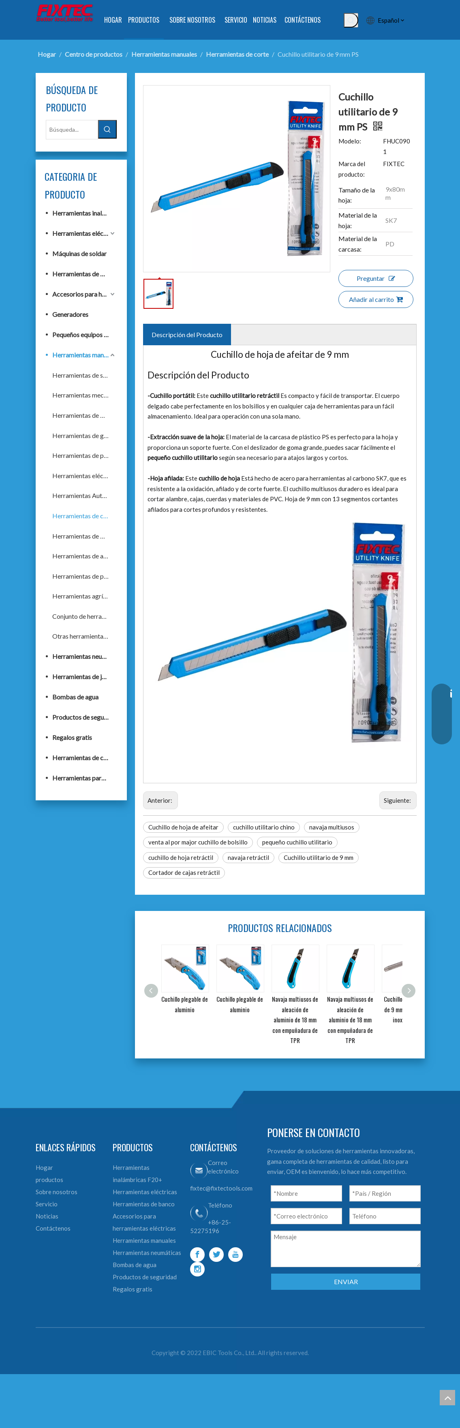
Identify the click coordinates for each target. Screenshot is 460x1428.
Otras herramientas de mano (84, 636)
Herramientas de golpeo (84, 435)
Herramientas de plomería (84, 576)
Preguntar (376, 278)
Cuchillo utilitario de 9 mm (318, 857)
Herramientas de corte (83, 515)
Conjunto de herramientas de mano (84, 616)
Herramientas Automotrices (84, 495)
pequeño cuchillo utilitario (297, 842)
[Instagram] (197, 1269)
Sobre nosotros (56, 1191)
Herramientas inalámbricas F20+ (84, 213)
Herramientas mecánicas (84, 395)
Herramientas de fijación (84, 415)
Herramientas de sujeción (84, 375)
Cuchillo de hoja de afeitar (183, 827)
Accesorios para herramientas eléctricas (84, 294)
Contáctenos (53, 1228)
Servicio (47, 1204)
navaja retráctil (248, 857)
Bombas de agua (75, 697)
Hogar (44, 1167)
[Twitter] (216, 1254)
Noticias (47, 1216)
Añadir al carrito (376, 299)
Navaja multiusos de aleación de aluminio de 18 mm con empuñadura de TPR (295, 1019)
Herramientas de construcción (84, 757)
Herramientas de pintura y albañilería (84, 455)
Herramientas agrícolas (84, 596)
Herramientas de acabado (84, 556)
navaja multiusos (331, 827)
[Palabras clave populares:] (351, 20)
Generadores (70, 314)
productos (49, 1179)
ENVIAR (346, 1281)
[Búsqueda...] (72, 129)
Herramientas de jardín (84, 676)
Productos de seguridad (84, 717)
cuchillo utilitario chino (264, 827)
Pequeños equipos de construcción (84, 334)
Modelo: (349, 141)
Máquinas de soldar (79, 253)
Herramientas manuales (84, 355)
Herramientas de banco (84, 274)
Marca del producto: (351, 169)
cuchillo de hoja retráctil (180, 857)
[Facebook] (197, 1254)
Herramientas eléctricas (84, 233)
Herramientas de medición (84, 536)
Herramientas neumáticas (84, 656)
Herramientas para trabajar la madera (84, 778)
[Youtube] (235, 1254)
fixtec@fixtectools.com (221, 1188)
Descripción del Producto (187, 334)
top (447, 1397)
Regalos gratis (72, 737)
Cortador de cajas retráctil (184, 872)
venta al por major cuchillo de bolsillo (198, 842)
